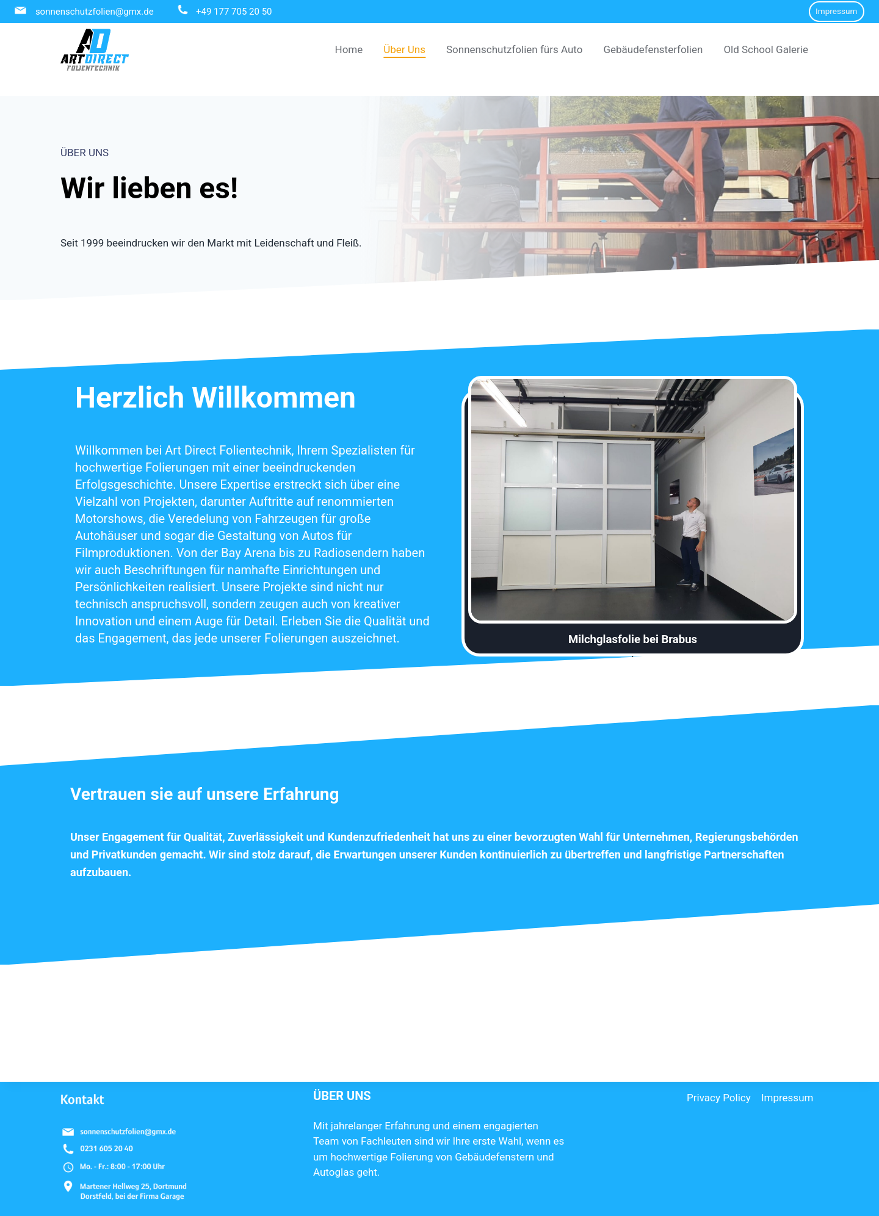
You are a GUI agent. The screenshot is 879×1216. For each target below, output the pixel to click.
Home (349, 49)
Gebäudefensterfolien (653, 49)
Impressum (836, 11)
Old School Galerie (765, 49)
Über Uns (404, 49)
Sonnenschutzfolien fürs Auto (514, 49)
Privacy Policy (719, 1079)
